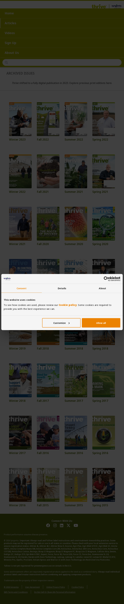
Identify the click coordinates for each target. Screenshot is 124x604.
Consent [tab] (21, 288)
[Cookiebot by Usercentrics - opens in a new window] (106, 278)
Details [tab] (62, 288)
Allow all (101, 322)
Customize (61, 322)
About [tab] (102, 288)
